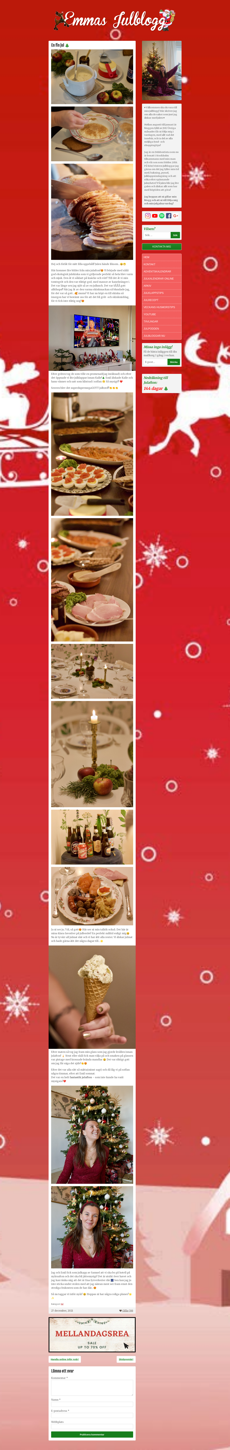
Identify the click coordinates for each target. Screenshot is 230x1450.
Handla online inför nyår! (65, 1359)
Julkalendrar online (159, 278)
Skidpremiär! (126, 1359)
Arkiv (147, 285)
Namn (56, 1399)
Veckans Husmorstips (159, 307)
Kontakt (149, 264)
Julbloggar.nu (154, 335)
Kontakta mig (161, 246)
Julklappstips (154, 293)
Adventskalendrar (157, 271)
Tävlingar (151, 321)
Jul (62, 1304)
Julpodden (151, 328)
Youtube (150, 314)
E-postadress (60, 1410)
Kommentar (59, 1378)
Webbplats (57, 1421)
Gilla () (126, 1310)
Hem (146, 257)
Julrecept (151, 300)
